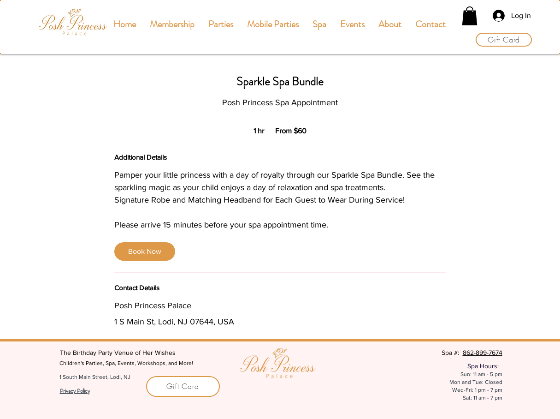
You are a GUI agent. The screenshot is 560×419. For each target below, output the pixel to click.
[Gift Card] (504, 40)
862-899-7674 (482, 352)
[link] (144, 251)
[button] (469, 15)
